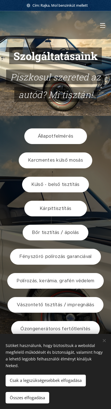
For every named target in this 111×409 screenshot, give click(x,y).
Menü (102, 25)
